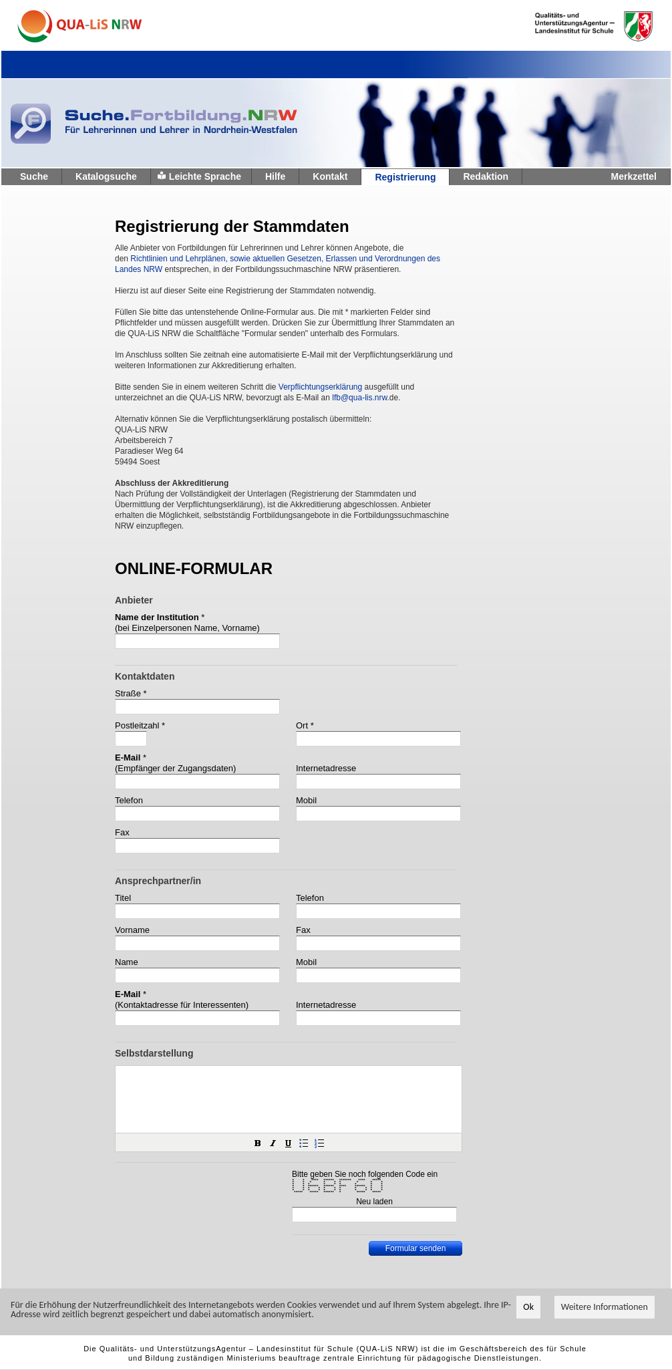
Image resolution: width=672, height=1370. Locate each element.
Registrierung (405, 177)
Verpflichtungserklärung (320, 387)
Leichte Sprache (205, 176)
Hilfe (275, 176)
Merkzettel (634, 176)
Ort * (305, 725)
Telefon (129, 800)
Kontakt (330, 176)
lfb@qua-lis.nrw (359, 397)
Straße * (131, 693)
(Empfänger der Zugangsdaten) (175, 768)
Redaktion (485, 176)
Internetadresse (326, 768)
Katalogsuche (106, 176)
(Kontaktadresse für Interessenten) (181, 1005)
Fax (122, 832)
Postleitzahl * (140, 725)
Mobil (306, 800)
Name (126, 962)
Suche (34, 176)
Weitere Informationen (604, 1307)
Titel (123, 898)
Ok (528, 1307)
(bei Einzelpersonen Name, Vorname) (187, 628)
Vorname (132, 930)
